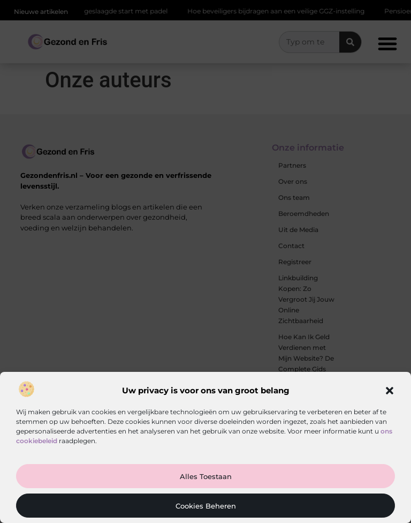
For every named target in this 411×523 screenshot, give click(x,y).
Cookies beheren (206, 506)
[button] (389, 390)
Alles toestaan (206, 476)
